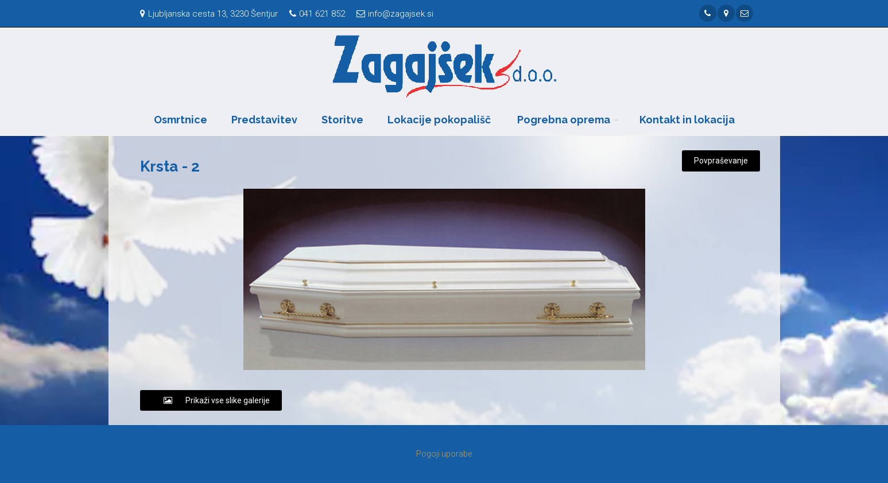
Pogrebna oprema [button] (563, 120)
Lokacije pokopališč (439, 120)
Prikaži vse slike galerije (211, 400)
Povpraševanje (721, 160)
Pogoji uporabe (444, 453)
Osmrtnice (180, 120)
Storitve (342, 120)
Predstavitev (264, 120)
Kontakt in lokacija (687, 120)
